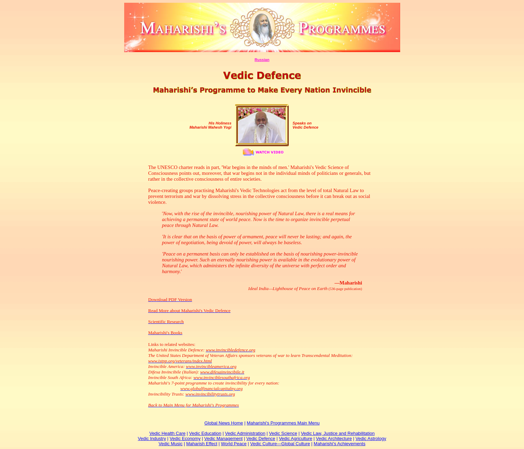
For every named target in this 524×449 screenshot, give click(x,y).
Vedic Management (223, 438)
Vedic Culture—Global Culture (280, 443)
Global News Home (224, 423)
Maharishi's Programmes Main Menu (283, 423)
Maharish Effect (201, 443)
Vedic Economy (185, 438)
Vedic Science (283, 433)
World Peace (233, 443)
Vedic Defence (260, 438)
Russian (262, 60)
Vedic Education (205, 433)
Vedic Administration (245, 433)
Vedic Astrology (371, 438)
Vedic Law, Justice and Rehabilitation (338, 433)
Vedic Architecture (334, 438)
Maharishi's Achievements (339, 443)
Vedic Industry (152, 438)
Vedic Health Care (167, 433)
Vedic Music (170, 443)
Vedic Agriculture (295, 438)
